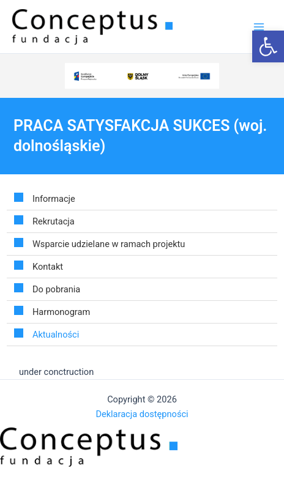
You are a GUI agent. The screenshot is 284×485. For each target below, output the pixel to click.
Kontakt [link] (47, 266)
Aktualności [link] (55, 334)
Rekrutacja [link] (53, 221)
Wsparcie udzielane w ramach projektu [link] (108, 244)
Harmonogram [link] (61, 311)
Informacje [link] (53, 198)
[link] (268, 46)
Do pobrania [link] (56, 289)
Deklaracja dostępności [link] (141, 414)
